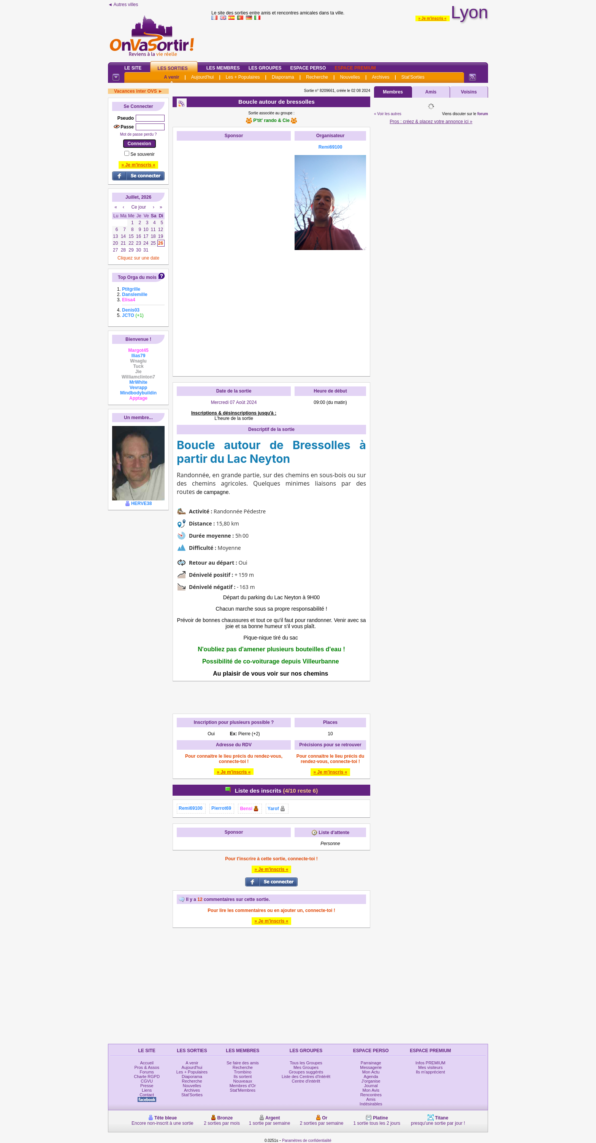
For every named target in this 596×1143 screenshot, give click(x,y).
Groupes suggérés (306, 1072)
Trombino (242, 1072)
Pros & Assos (146, 1067)
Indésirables (371, 1104)
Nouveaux (242, 1081)
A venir (171, 77)
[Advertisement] (234, 258)
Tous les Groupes (306, 1063)
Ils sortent (243, 1076)
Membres (393, 92)
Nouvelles (350, 77)
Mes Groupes (306, 1067)
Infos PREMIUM (430, 1063)
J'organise (370, 1081)
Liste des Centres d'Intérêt (306, 1076)
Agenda (371, 1076)
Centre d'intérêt (306, 1081)
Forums (147, 1072)
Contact (146, 1094)
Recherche (317, 77)
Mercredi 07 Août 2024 (234, 402)
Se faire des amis (243, 1063)
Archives (380, 77)
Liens (147, 1090)
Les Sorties (172, 68)
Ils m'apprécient (430, 1072)
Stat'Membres (243, 1090)
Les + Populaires (243, 77)
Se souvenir (142, 154)
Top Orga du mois (137, 277)
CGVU (147, 1081)
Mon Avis (371, 1090)
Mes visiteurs (430, 1067)
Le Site (132, 68)
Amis (430, 92)
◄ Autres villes (123, 4)
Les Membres (223, 68)
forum (482, 114)
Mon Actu (371, 1072)
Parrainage (371, 1063)
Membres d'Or (243, 1085)
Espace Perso (308, 68)
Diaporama (283, 77)
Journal (371, 1085)
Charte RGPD (147, 1076)
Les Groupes (265, 68)
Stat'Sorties (413, 77)
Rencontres (371, 1094)
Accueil (146, 1063)
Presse (146, 1085)
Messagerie (371, 1067)
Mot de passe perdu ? (138, 134)
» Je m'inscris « (432, 18)
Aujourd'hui (202, 77)
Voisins (469, 92)
